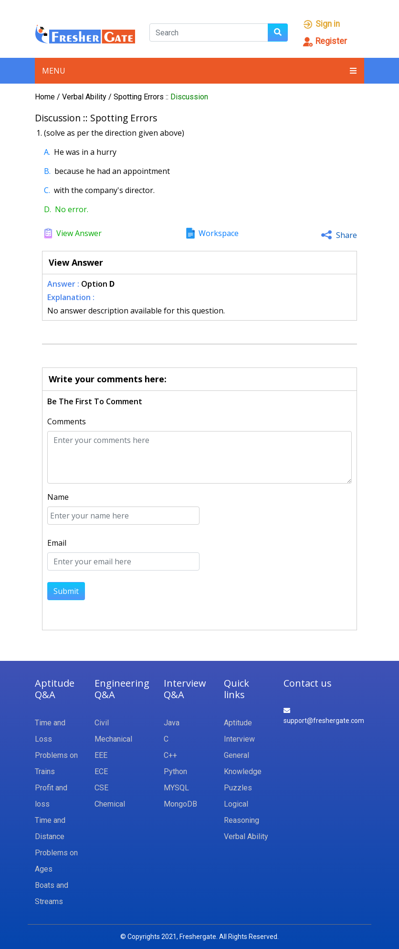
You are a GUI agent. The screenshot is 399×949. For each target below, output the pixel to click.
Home (45, 96)
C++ (170, 755)
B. (47, 171)
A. (47, 152)
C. (47, 190)
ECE (101, 771)
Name (58, 497)
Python (175, 771)
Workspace (219, 233)
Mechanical (113, 739)
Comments (66, 421)
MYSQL (176, 787)
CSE (101, 787)
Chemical (109, 804)
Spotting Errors (140, 96)
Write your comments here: (108, 379)
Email (56, 543)
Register (324, 41)
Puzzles (238, 787)
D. (47, 209)
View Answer (79, 233)
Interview (239, 739)
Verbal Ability (85, 96)
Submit (66, 591)
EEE (100, 755)
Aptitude (238, 722)
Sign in (321, 24)
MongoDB (180, 804)
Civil (101, 722)
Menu (199, 70)
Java (171, 722)
